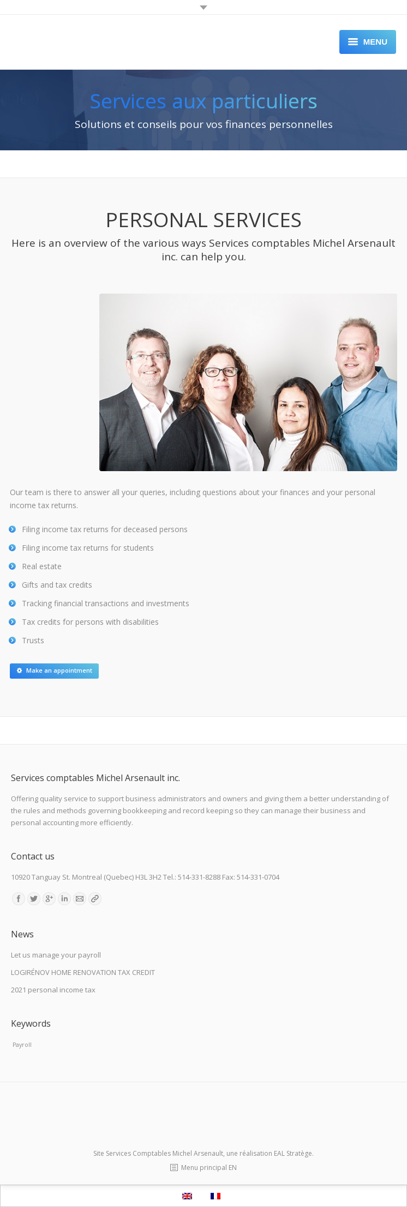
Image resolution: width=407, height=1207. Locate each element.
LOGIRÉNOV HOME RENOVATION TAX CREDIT (83, 972)
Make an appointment (54, 670)
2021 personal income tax (53, 990)
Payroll (22, 1044)
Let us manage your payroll (56, 955)
